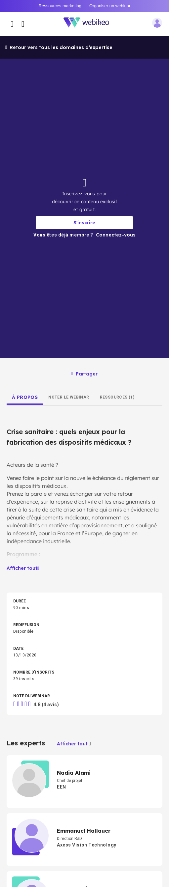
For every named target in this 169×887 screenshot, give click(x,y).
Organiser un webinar (109, 5)
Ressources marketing (60, 5)
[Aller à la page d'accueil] (89, 23)
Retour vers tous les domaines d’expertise (58, 47)
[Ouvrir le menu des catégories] (12, 24)
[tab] (25, 397)
